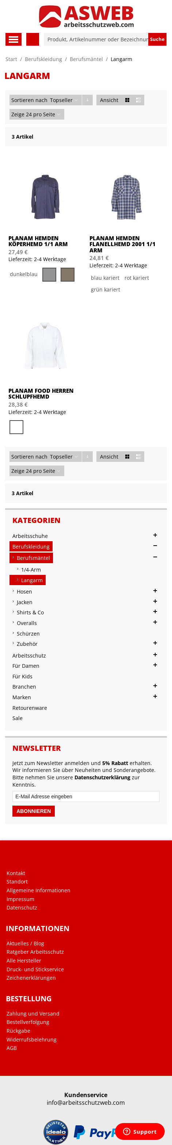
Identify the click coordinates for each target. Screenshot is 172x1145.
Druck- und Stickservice (35, 969)
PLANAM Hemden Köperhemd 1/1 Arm (38, 241)
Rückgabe (18, 1031)
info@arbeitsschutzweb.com (86, 1103)
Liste (138, 100)
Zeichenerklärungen (31, 978)
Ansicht (109, 100)
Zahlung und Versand (33, 1013)
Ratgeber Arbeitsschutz (35, 952)
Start (11, 59)
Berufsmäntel (86, 59)
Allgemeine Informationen (38, 890)
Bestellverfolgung (28, 1022)
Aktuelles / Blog (25, 943)
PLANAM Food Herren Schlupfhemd (41, 394)
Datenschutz (22, 907)
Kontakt (16, 873)
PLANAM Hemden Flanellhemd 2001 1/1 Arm (122, 244)
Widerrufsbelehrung (32, 1039)
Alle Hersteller (24, 960)
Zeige (17, 114)
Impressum (20, 899)
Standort (17, 881)
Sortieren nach (29, 100)
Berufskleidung (43, 59)
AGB (12, 1048)
